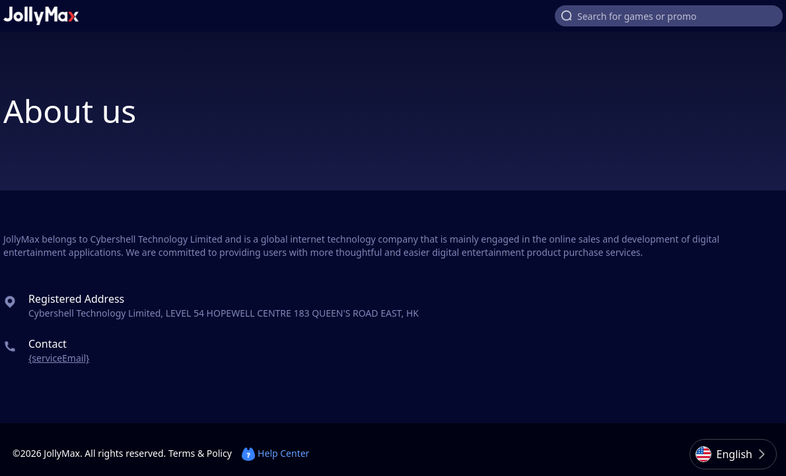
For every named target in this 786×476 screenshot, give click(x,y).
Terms (181, 453)
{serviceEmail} (58, 358)
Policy (219, 453)
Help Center (275, 453)
